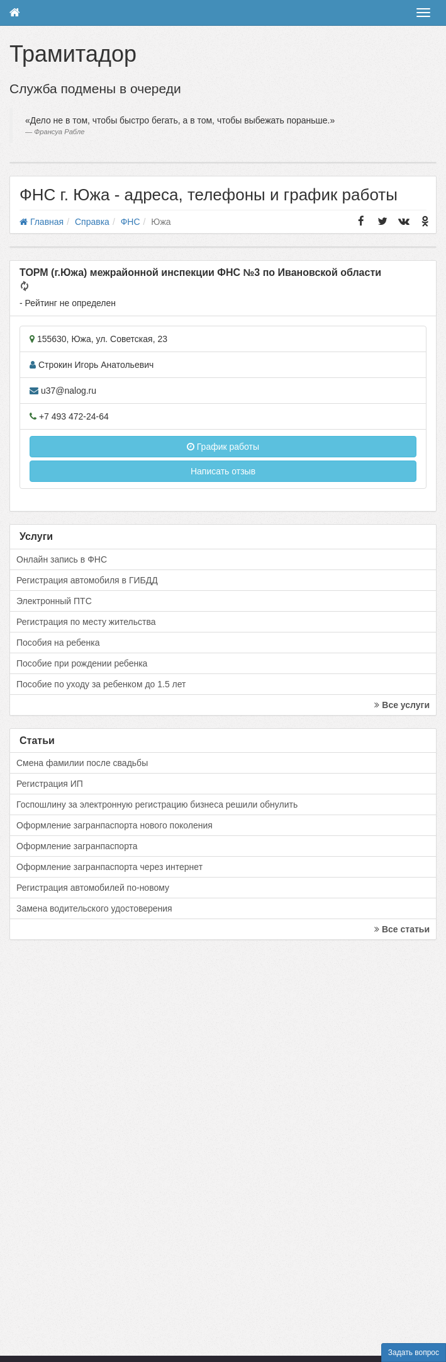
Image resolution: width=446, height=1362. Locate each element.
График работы (223, 447)
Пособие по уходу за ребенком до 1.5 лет (101, 684)
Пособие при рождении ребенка (81, 663)
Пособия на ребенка (58, 643)
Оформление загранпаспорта (77, 846)
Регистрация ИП (49, 784)
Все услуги (402, 705)
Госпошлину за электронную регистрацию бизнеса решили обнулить (157, 804)
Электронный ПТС (54, 601)
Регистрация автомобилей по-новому (92, 888)
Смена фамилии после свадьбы (82, 763)
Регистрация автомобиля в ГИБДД (87, 580)
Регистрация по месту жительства (86, 622)
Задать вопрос (413, 1352)
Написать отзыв (223, 471)
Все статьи (402, 929)
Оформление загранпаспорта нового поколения (114, 825)
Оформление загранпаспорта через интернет (109, 867)
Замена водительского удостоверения (94, 908)
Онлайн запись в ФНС (61, 559)
